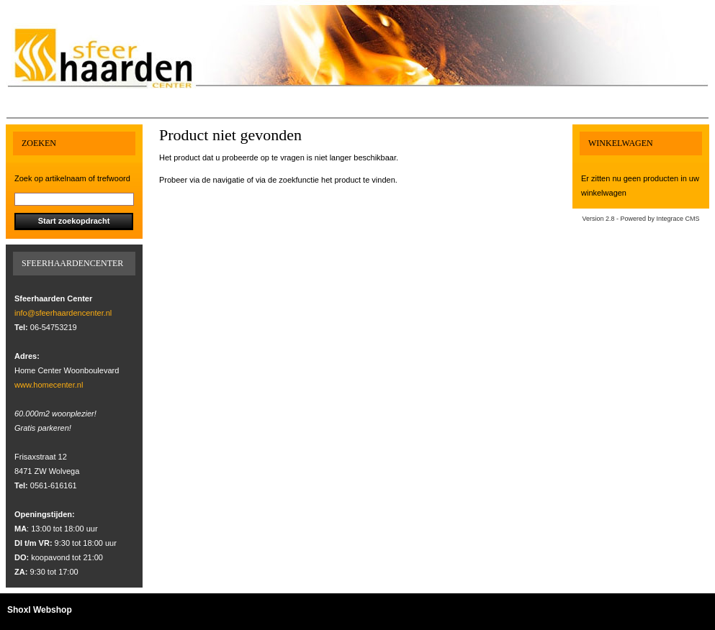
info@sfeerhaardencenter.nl (63, 313)
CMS (692, 218)
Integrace (670, 218)
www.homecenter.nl (48, 384)
